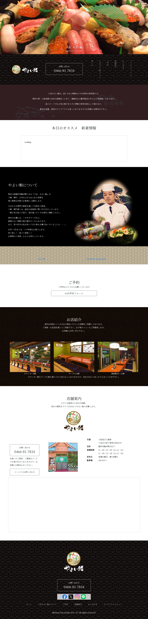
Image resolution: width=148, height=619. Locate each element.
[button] (11, 27)
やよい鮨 (41, 259)
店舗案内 (115, 64)
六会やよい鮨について (100, 69)
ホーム (92, 67)
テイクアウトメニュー (131, 69)
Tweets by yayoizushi (96, 259)
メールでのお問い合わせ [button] (24, 472)
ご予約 (107, 63)
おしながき (123, 64)
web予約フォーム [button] (74, 293)
